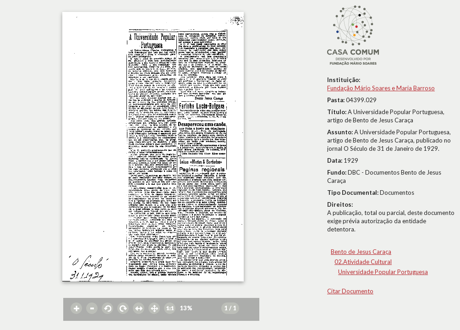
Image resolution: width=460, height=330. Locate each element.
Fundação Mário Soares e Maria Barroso (381, 88)
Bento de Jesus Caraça (361, 251)
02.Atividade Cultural (363, 261)
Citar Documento (350, 291)
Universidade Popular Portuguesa (383, 271)
